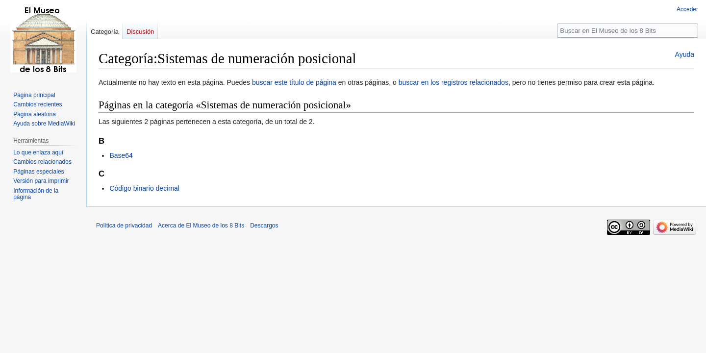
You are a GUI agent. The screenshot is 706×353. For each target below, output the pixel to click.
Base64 (120, 155)
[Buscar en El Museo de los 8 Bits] (627, 31)
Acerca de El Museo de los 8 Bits (201, 225)
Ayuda (684, 54)
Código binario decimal (144, 188)
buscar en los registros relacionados (453, 82)
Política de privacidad (124, 225)
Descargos (264, 225)
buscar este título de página (294, 82)
